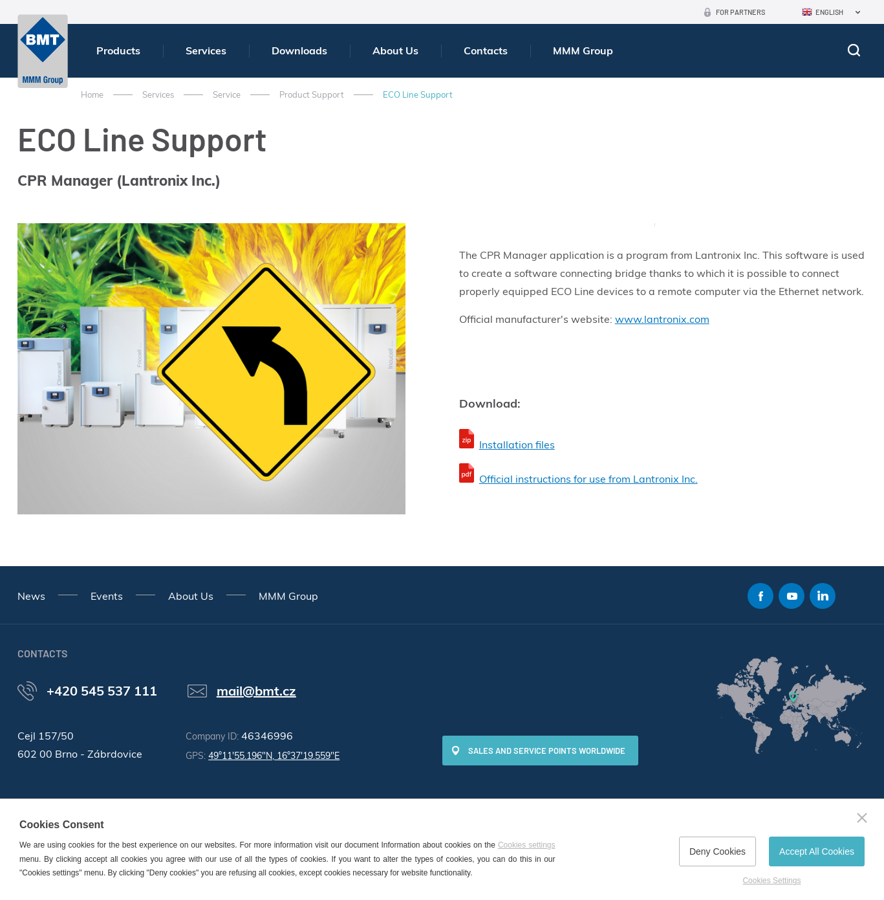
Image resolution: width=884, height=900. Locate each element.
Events (107, 595)
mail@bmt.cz (256, 691)
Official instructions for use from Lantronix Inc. (588, 478)
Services (206, 50)
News (31, 595)
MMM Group (583, 50)
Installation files (517, 444)
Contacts (486, 50)
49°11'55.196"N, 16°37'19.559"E (274, 756)
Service (227, 94)
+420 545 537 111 (102, 691)
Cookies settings (526, 845)
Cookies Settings (771, 880)
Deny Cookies (717, 851)
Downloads (299, 50)
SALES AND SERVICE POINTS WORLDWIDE (546, 750)
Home (92, 94)
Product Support (311, 94)
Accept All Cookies (816, 851)
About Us (395, 50)
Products (118, 50)
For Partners (740, 12)
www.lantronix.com (662, 319)
